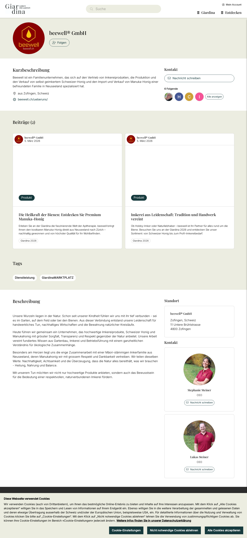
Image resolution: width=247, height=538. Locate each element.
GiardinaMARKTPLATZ (58, 277)
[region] (123, 515)
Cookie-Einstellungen (126, 530)
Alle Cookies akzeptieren (224, 530)
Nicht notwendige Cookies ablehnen (174, 530)
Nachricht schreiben (184, 78)
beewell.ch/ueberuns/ (30, 99)
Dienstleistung (25, 277)
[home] (17, 9)
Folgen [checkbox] (59, 42)
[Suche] (123, 9)
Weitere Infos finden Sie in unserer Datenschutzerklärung (153, 520)
